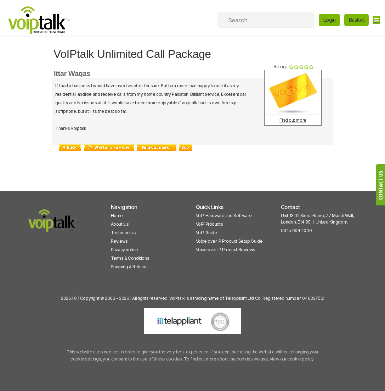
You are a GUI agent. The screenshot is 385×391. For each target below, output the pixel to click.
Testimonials (123, 232)
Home (117, 215)
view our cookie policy (291, 359)
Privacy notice (124, 249)
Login (329, 19)
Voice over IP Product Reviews (225, 249)
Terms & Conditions (130, 258)
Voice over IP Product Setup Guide (229, 241)
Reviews (119, 241)
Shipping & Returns (129, 266)
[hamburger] (376, 20)
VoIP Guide (206, 232)
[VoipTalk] (53, 223)
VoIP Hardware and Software (224, 215)
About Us (120, 224)
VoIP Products (209, 224)
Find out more (292, 120)
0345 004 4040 (296, 230)
